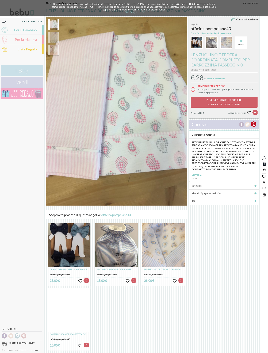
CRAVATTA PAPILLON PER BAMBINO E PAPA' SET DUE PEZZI (77, 269)
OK (143, 12)
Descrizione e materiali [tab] (224, 134)
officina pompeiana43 (116, 215)
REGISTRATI (36, 21)
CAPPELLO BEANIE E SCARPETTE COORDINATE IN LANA (76, 334)
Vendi (4, 345)
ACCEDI (25, 21)
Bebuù (4, 343)
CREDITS (35, 350)
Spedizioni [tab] (224, 185)
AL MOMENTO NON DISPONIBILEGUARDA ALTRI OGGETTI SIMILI (224, 102)
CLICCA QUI (131, 12)
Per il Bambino (25, 30)
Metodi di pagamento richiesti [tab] (224, 193)
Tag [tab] (224, 200)
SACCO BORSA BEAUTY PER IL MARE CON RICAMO (121, 269)
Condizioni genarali (17, 343)
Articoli (241, 41)
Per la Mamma (26, 39)
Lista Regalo (27, 49)
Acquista (31, 343)
